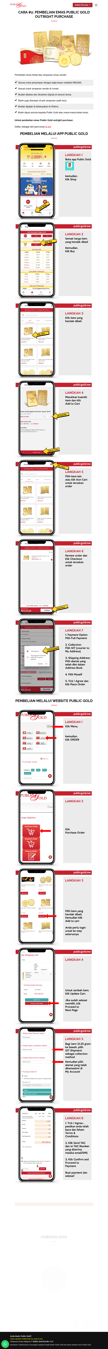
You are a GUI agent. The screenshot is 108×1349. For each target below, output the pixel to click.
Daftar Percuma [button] (82, 5)
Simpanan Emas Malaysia (20, 1341)
